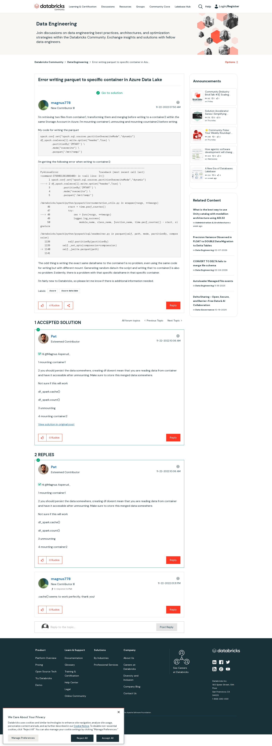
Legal (68, 689)
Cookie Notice (81, 726)
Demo (38, 685)
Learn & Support (75, 650)
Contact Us (130, 693)
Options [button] (230, 62)
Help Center (71, 682)
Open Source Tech (46, 671)
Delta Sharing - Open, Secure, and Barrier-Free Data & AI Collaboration (211, 301)
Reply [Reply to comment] (173, 437)
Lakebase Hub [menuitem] (183, 6)
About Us (129, 658)
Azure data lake (69, 290)
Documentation (74, 658)
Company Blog (132, 686)
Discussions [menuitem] (108, 6)
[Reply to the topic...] (103, 627)
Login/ (229, 6)
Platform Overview (45, 658)
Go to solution (111, 93)
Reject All (82, 738)
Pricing (39, 664)
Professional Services (106, 664)
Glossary (70, 664)
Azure (52, 290)
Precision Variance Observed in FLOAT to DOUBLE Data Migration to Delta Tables (213, 241)
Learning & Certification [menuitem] (82, 6)
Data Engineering (77, 62)
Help (208, 6)
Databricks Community (49, 7)
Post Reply (166, 627)
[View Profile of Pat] (54, 336)
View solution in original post (56, 424)
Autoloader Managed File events (213, 281)
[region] (63, 726)
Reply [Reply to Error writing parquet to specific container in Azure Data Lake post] (173, 305)
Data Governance (204, 309)
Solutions (100, 650)
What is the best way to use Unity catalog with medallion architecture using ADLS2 (210, 214)
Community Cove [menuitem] (160, 6)
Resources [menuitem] (125, 6)
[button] (42, 305)
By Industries (101, 658)
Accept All (107, 738)
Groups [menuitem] (140, 6)
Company (129, 650)
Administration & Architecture (212, 222)
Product (40, 650)
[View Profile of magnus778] (61, 102)
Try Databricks (43, 678)
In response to (63, 588)
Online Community (75, 695)
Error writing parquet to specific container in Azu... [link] (121, 62)
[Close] (118, 712)
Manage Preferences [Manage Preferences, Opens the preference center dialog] (23, 737)
